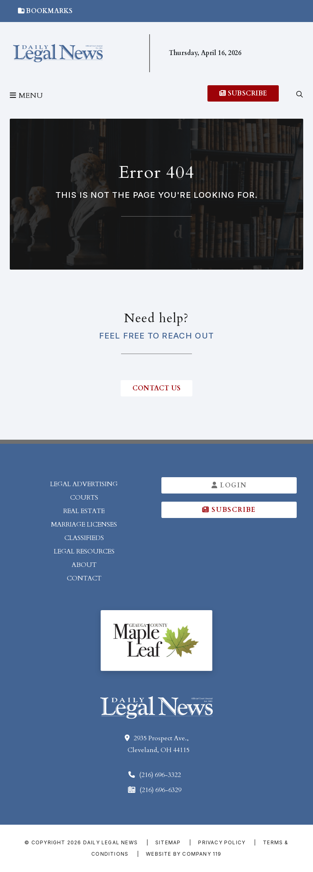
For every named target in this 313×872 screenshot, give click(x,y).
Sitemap (168, 842)
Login (229, 485)
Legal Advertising (84, 484)
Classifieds (84, 537)
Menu (26, 95)
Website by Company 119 (183, 854)
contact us (156, 388)
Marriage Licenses (84, 524)
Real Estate (84, 511)
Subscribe (243, 93)
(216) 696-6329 (160, 790)
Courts (84, 497)
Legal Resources (84, 551)
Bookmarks (45, 11)
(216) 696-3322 (160, 774)
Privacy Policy (221, 842)
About (84, 564)
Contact (84, 578)
